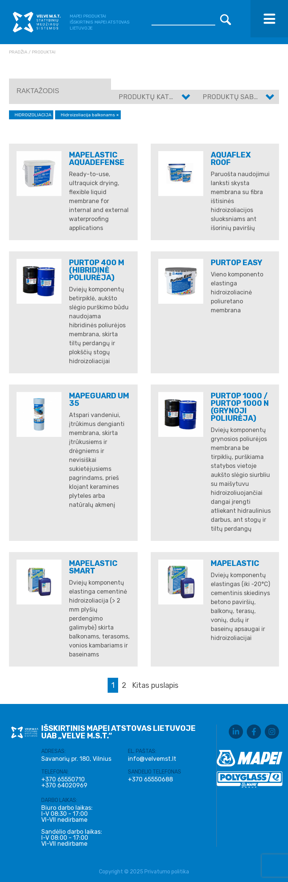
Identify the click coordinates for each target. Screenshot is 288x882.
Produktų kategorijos (159, 97)
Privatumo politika (166, 872)
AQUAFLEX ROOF (231, 158)
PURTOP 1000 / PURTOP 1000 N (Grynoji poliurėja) (240, 407)
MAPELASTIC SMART (93, 567)
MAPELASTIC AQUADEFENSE (96, 158)
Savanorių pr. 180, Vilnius (76, 758)
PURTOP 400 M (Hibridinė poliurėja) (96, 270)
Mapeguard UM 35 (99, 399)
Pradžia (18, 52)
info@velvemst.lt (152, 758)
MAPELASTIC (235, 563)
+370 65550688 (150, 780)
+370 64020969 (64, 785)
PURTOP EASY (236, 262)
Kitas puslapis (155, 685)
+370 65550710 (63, 780)
